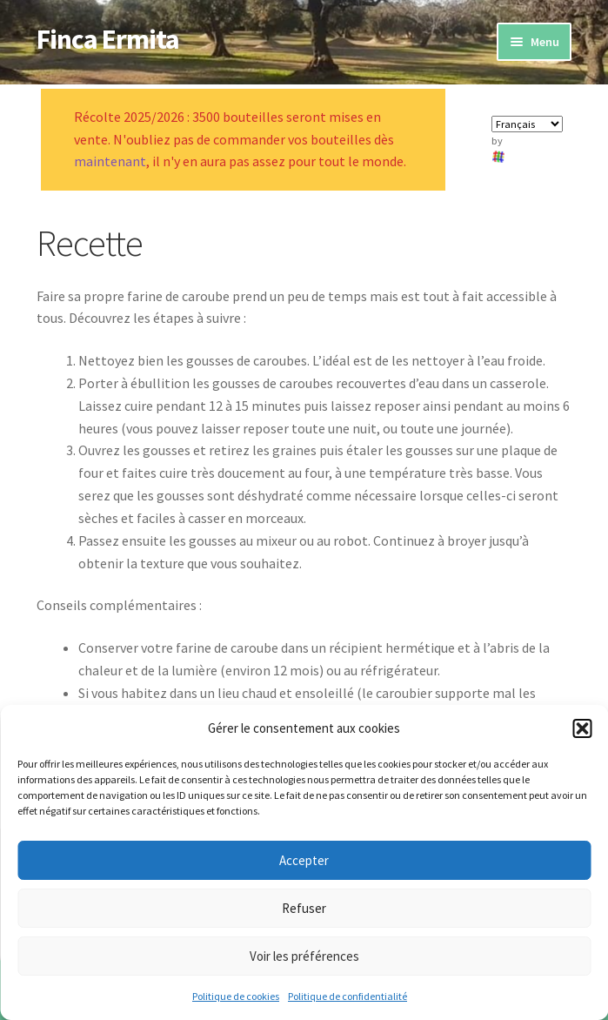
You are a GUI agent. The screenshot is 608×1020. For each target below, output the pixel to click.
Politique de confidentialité (347, 996)
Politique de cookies (235, 996)
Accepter (304, 860)
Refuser (304, 908)
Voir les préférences (304, 956)
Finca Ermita (108, 39)
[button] (582, 728)
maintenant (110, 161)
